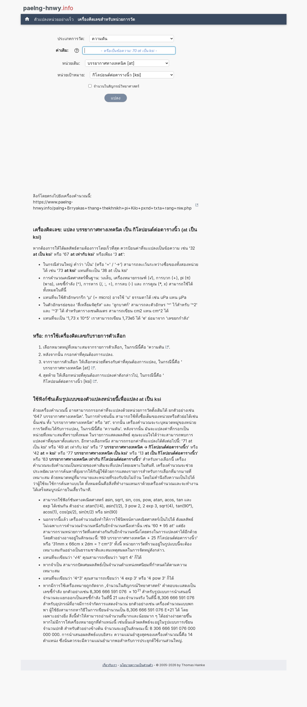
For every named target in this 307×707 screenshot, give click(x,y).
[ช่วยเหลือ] (77, 50)
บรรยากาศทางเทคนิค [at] (66, 367)
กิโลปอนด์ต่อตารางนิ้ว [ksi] (67, 381)
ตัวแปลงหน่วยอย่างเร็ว (54, 19)
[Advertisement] (116, 144)
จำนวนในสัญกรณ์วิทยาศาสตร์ (116, 86)
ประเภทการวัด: (70, 38)
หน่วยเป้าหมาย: (71, 74)
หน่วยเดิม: (71, 63)
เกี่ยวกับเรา (110, 665)
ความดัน (156, 347)
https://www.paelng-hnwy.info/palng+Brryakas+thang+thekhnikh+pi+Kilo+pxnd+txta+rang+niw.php (112, 205)
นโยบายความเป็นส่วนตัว (136, 665)
